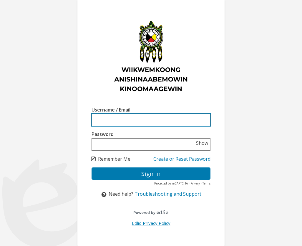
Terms (206, 183)
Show (202, 143)
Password (103, 134)
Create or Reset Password (181, 159)
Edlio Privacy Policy (151, 223)
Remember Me (114, 159)
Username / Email (111, 110)
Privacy (195, 183)
